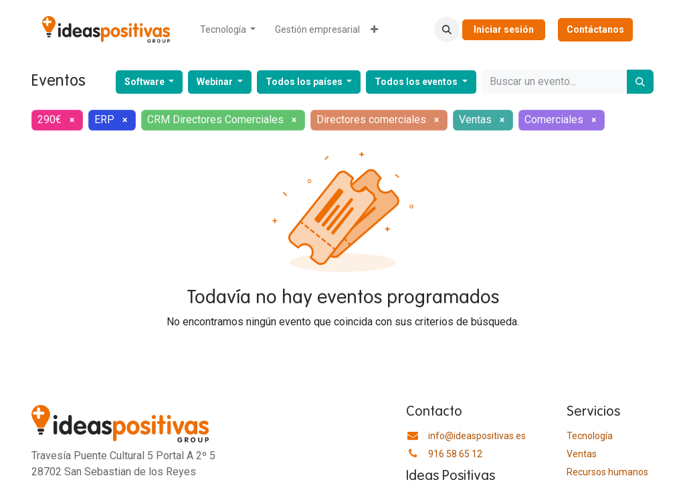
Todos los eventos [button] (417, 81)
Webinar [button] (216, 81)
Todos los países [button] (305, 81)
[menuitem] (228, 29)
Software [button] (145, 81)
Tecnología (590, 435)
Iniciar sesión (504, 29)
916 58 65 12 (455, 454)
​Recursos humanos (607, 472)
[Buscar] (640, 82)
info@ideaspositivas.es (477, 435)
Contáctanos (595, 29)
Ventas (582, 454)
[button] (447, 29)
